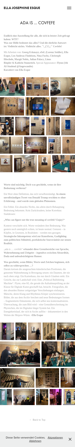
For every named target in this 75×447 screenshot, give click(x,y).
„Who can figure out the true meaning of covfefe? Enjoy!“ (34, 220)
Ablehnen (35, 441)
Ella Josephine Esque (22, 8)
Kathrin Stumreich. (25, 63)
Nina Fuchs (43, 55)
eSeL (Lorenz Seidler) (51, 52)
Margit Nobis (21, 59)
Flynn (60, 63)
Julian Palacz (37, 59)
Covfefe (57, 46)
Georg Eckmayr (30, 52)
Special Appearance (46, 63)
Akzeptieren (55, 437)
